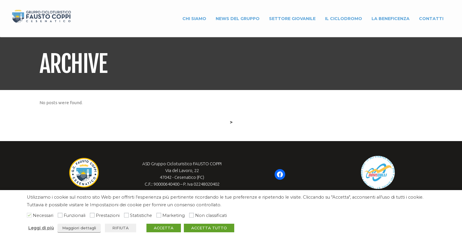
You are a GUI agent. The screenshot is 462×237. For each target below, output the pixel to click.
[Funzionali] (60, 215)
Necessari (43, 215)
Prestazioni (108, 215)
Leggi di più (41, 228)
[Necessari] (29, 215)
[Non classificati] (191, 215)
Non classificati (211, 215)
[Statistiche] (126, 215)
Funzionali (74, 215)
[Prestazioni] (92, 215)
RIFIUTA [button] (120, 227)
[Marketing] (158, 215)
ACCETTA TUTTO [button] (209, 227)
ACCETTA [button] (164, 227)
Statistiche (141, 215)
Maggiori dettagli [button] (79, 227)
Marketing (173, 215)
